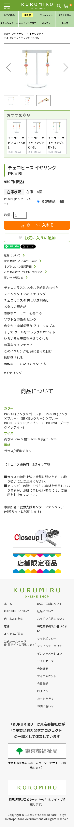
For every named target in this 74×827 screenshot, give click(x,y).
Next (63, 66)
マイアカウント (46, 676)
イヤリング (35, 33)
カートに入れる (37, 225)
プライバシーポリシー (51, 646)
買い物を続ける (13, 278)
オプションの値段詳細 (18, 266)
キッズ (65, 23)
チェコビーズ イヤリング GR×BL (56, 142)
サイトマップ (45, 661)
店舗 (6, 626)
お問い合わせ (45, 706)
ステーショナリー (9, 23)
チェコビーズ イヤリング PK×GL (36, 142)
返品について (12, 255)
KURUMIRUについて (17, 611)
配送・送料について (49, 604)
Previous (9, 66)
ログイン (42, 691)
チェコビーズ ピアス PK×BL (16, 142)
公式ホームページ (15, 641)
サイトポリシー (46, 639)
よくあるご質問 (13, 634)
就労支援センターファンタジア (42, 507)
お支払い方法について (51, 619)
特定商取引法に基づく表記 (20, 261)
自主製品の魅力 (13, 619)
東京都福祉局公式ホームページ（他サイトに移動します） (37, 756)
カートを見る (45, 699)
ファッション (46, 15)
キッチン (46, 23)
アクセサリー (64, 15)
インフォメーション (49, 653)
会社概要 (42, 669)
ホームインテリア (27, 23)
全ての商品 (9, 15)
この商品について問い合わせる (23, 272)
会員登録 (42, 683)
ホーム (8, 604)
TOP (6, 33)
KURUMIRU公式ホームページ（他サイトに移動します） (37, 793)
